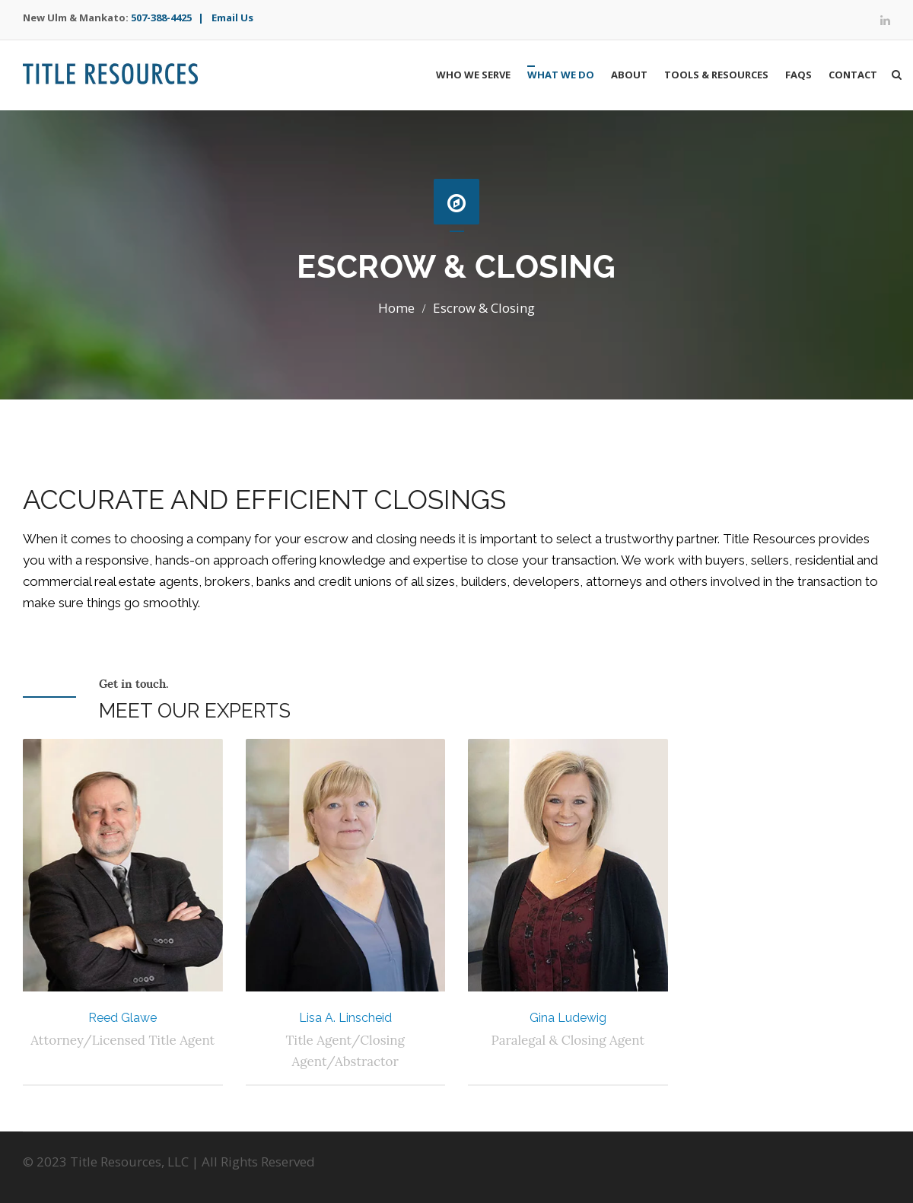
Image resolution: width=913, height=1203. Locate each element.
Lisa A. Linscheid (345, 1017)
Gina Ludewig (568, 1017)
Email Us (232, 17)
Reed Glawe (122, 1017)
